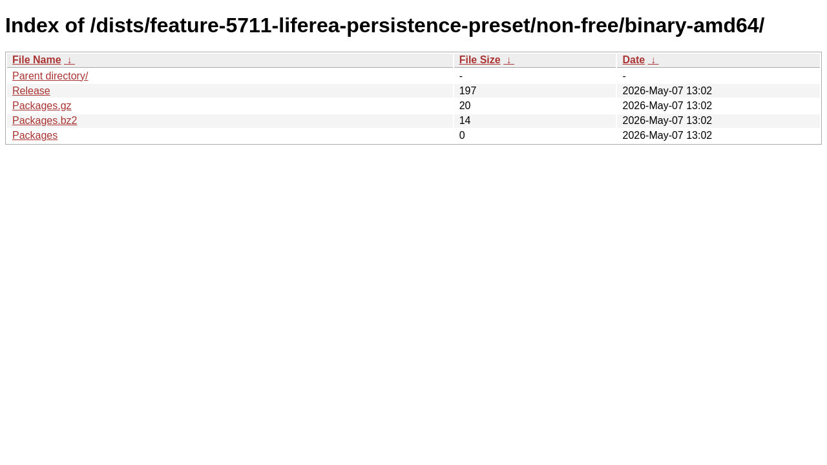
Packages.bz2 (45, 120)
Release (31, 90)
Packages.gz (42, 105)
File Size (480, 59)
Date (633, 59)
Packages (35, 135)
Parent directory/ (50, 75)
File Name (36, 59)
